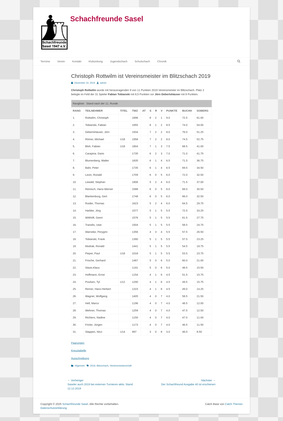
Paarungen (77, 342)
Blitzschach (102, 365)
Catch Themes (234, 403)
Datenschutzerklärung (53, 407)
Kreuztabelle (78, 350)
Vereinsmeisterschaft (121, 365)
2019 (92, 365)
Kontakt (76, 61)
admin (103, 82)
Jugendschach (118, 61)
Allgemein (80, 365)
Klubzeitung (96, 61)
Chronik (162, 61)
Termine (45, 61)
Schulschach (142, 61)
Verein (61, 61)
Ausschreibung (80, 358)
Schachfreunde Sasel (106, 19)
